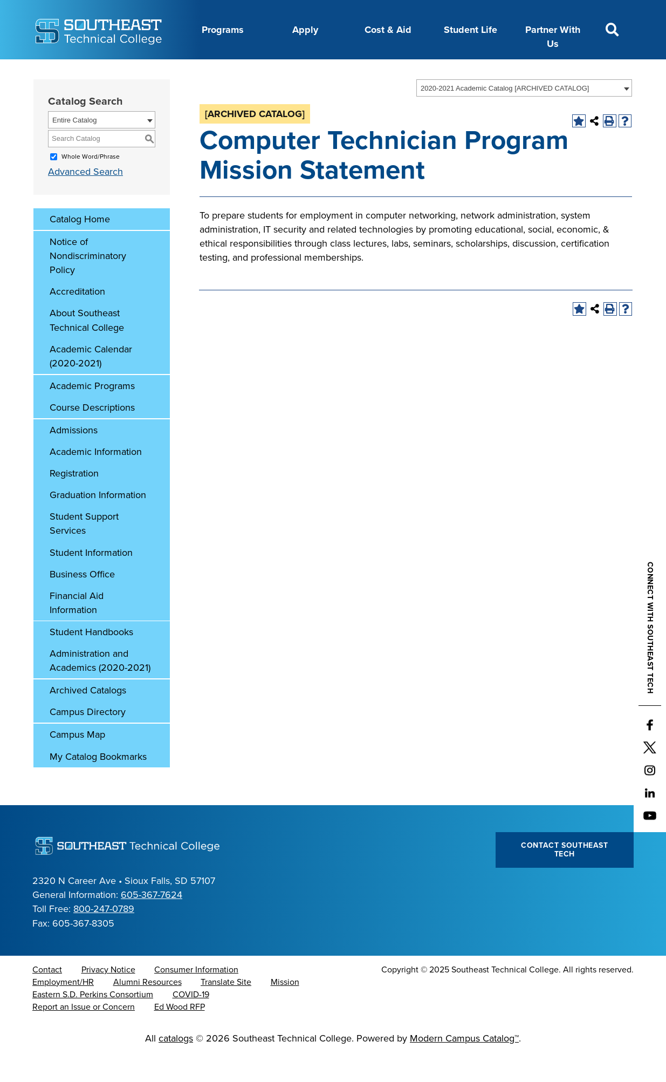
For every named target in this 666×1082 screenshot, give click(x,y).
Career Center (149, 71)
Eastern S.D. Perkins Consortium (92, 1021)
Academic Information (96, 479)
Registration (74, 500)
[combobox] (524, 115)
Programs (223, 30)
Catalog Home (80, 246)
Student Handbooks (91, 659)
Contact (47, 996)
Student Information (91, 580)
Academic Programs (92, 413)
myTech (414, 71)
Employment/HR (63, 1009)
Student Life (470, 30)
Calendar (211, 71)
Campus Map (77, 761)
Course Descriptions (92, 434)
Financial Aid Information (77, 630)
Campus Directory (88, 739)
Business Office (82, 601)
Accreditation (77, 318)
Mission (285, 1009)
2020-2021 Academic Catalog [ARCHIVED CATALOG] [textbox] (505, 115)
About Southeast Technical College (87, 347)
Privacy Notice (108, 996)
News (309, 71)
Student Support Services (84, 550)
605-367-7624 (151, 922)
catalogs (176, 1065)
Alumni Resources (147, 1009)
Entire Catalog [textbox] (74, 147)
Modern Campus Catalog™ (464, 1065)
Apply (305, 30)
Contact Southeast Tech (564, 877)
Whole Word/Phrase (90, 183)
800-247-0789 (103, 936)
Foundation (360, 71)
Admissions (74, 457)
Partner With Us (552, 37)
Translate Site (226, 1009)
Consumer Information (196, 996)
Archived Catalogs (88, 717)
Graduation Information (98, 522)
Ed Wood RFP (179, 1034)
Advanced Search (85, 199)
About (92, 71)
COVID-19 (191, 1021)
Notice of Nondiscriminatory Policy (88, 283)
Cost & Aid (388, 30)
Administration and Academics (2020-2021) (100, 687)
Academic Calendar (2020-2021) (91, 383)
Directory (263, 71)
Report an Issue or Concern (83, 1034)
